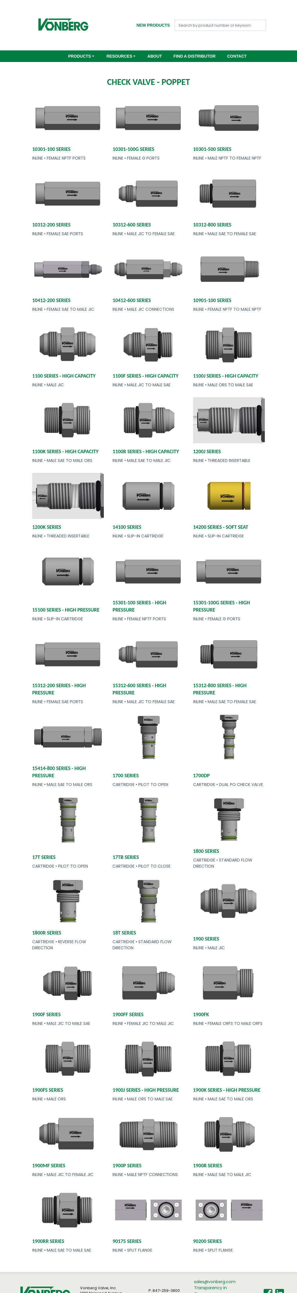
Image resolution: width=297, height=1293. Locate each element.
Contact (237, 56)
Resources (119, 56)
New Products (153, 25)
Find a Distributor (194, 56)
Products (79, 56)
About (154, 56)
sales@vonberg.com (215, 1282)
